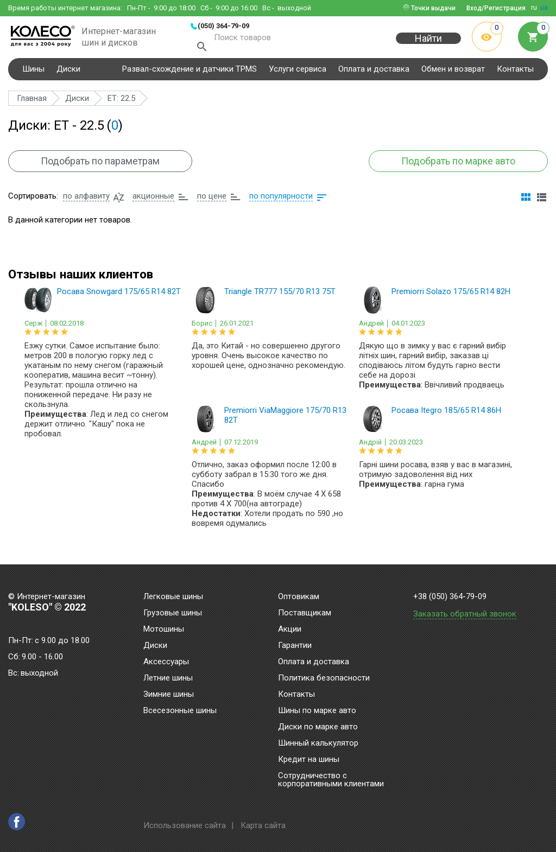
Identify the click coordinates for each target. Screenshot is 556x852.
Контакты (515, 73)
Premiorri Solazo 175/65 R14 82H (450, 296)
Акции (289, 629)
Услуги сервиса (297, 73)
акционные (153, 200)
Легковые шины (173, 597)
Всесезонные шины (180, 711)
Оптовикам (298, 597)
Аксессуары (166, 662)
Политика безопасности (324, 678)
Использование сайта (184, 825)
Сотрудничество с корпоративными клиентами (331, 780)
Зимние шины (168, 694)
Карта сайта (263, 825)
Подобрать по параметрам (100, 165)
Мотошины (163, 629)
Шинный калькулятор (318, 743)
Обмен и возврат (453, 73)
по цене (211, 200)
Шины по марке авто (317, 711)
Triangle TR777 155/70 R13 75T (280, 296)
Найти (428, 44)
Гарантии (295, 645)
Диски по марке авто (318, 727)
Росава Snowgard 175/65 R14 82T (119, 296)
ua (544, 7)
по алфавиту (86, 200)
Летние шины (168, 678)
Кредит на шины (308, 759)
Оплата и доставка (373, 73)
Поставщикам (304, 613)
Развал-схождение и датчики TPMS (189, 73)
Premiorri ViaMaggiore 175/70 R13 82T (285, 419)
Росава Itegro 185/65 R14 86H (446, 414)
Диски (68, 73)
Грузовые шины (172, 613)
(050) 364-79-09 (223, 26)
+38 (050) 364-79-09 (449, 597)
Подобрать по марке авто (458, 165)
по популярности (281, 200)
